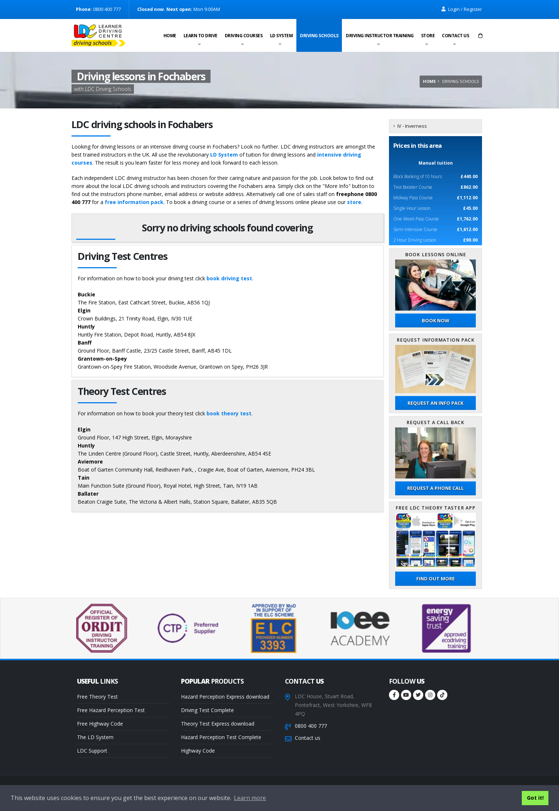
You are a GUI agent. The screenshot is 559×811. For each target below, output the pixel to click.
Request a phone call (435, 488)
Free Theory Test (97, 696)
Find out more (435, 578)
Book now (435, 320)
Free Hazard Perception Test (111, 710)
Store (428, 35)
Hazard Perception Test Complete (221, 737)
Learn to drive (200, 35)
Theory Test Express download (217, 723)
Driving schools (319, 35)
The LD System (95, 737)
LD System (281, 35)
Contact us (455, 35)
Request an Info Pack (435, 403)
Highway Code (198, 750)
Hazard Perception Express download (225, 696)
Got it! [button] (535, 797)
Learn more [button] (250, 798)
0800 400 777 (311, 725)
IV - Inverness (412, 126)
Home (169, 35)
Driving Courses (244, 35)
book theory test (229, 413)
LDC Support (92, 750)
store (354, 202)
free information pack (134, 202)
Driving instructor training (380, 35)
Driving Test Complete (207, 710)
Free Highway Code (100, 723)
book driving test (229, 278)
